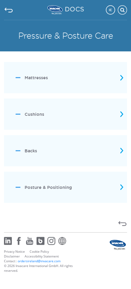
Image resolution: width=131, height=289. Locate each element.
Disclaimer (12, 256)
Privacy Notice (14, 251)
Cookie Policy (39, 251)
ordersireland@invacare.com (39, 261)
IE (110, 10)
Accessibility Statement (42, 256)
